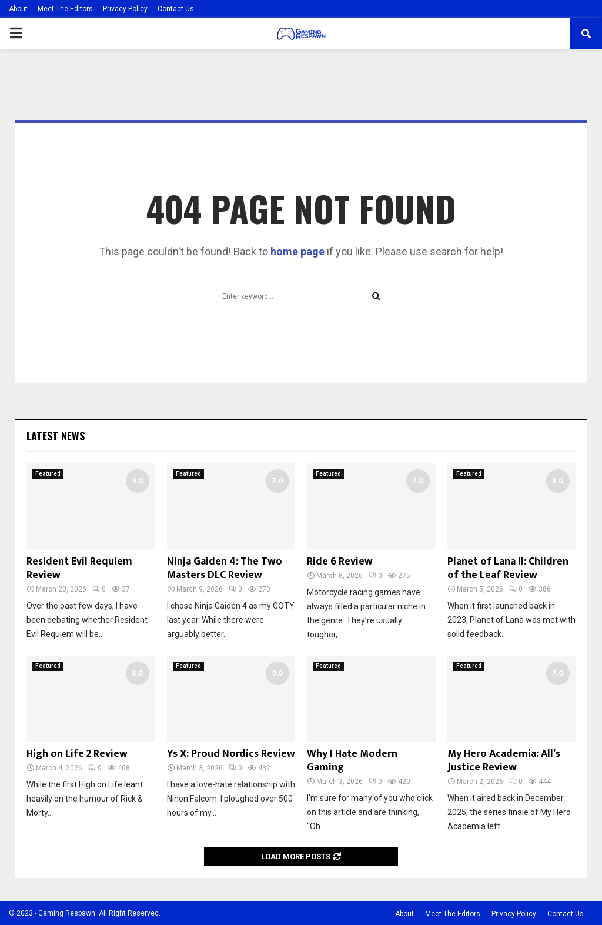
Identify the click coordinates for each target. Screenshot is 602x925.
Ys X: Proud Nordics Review (231, 754)
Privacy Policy (125, 9)
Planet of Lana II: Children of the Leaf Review (507, 568)
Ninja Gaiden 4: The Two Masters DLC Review (224, 568)
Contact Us (176, 9)
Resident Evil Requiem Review (79, 568)
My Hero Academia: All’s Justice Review (503, 760)
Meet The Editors (65, 9)
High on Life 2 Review (77, 754)
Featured (48, 473)
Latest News (55, 435)
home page (297, 251)
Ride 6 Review (340, 561)
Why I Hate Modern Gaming (352, 760)
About (18, 9)
